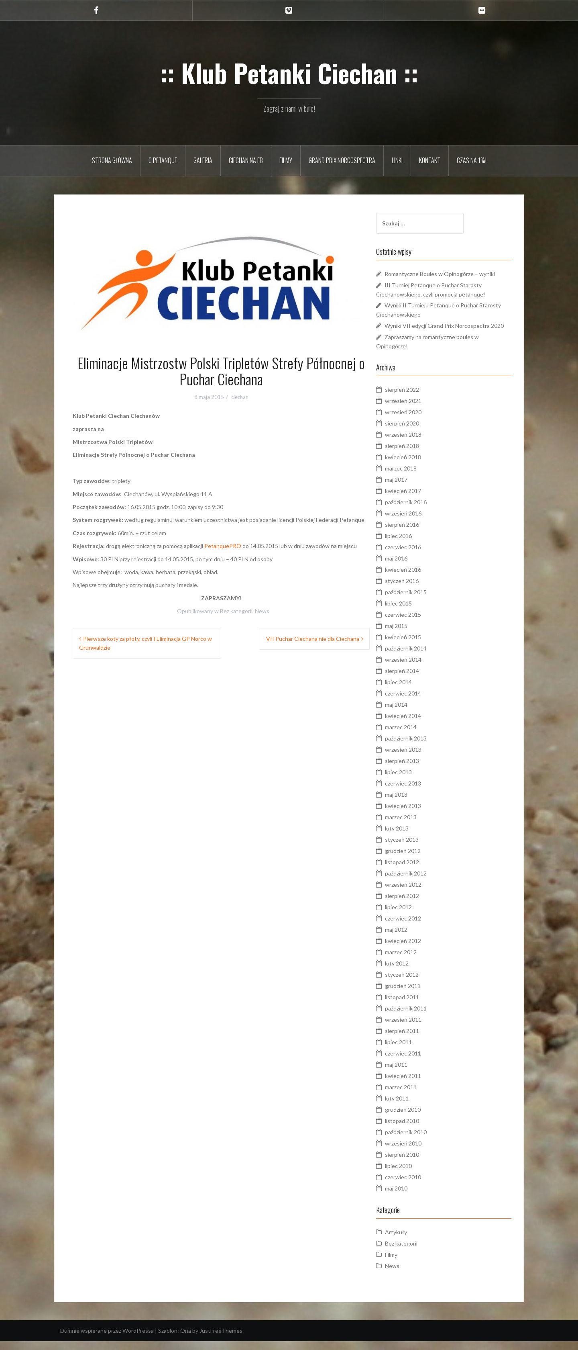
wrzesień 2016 (418, 522)
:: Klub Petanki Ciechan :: (289, 72)
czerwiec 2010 (418, 1185)
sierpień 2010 (417, 1163)
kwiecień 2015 (418, 645)
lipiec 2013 (413, 780)
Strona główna (112, 160)
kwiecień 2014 (418, 724)
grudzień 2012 (418, 859)
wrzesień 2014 (418, 668)
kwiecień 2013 (418, 814)
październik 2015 (421, 600)
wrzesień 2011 (418, 1028)
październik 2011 (421, 1017)
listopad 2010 (417, 1129)
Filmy (285, 160)
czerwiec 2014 (418, 702)
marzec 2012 (415, 960)
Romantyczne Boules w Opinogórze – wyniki (454, 273)
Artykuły (411, 1241)
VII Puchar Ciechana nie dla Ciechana (312, 638)
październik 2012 (421, 882)
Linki (397, 160)
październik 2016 (421, 510)
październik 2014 (421, 657)
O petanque (163, 160)
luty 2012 (411, 972)
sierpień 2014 (417, 679)
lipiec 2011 (413, 1050)
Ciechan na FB (246, 160)
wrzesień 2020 (418, 420)
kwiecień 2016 (418, 578)
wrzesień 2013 (418, 758)
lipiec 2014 (413, 690)
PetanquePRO (222, 545)
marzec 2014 (415, 735)
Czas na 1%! (471, 160)
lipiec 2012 (413, 915)
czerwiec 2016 (418, 555)
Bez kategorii (236, 611)
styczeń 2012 (417, 983)
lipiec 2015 (413, 612)
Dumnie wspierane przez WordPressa (107, 1339)
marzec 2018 (415, 477)
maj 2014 (411, 713)
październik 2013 (421, 747)
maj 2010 (411, 1197)
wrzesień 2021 (418, 409)
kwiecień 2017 (418, 499)
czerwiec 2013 (418, 792)
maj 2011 (411, 1073)
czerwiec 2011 (418, 1062)
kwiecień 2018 (418, 465)
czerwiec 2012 (418, 927)
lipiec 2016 (413, 544)
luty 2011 (411, 1107)
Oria (185, 1339)
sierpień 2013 (417, 769)
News (262, 611)
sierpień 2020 (417, 432)
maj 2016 (411, 567)
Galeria (202, 160)
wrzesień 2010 (418, 1152)
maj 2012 (411, 938)
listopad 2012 (417, 870)
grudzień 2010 (418, 1118)
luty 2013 (411, 837)
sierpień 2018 (417, 454)
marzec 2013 (415, 825)
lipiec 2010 (413, 1174)
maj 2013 (411, 803)
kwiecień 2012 (418, 949)
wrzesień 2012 (418, 893)
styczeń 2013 (417, 848)
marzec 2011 (415, 1095)
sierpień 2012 (417, 904)
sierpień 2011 (417, 1039)
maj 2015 (411, 634)
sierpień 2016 (417, 533)
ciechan (239, 397)
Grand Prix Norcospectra (342, 160)
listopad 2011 (417, 1005)
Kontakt (429, 160)
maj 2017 (411, 488)
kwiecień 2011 (418, 1084)
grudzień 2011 (418, 994)
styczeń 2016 (417, 589)
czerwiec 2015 (418, 623)
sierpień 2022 (417, 398)
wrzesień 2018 (418, 443)
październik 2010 (421, 1140)
